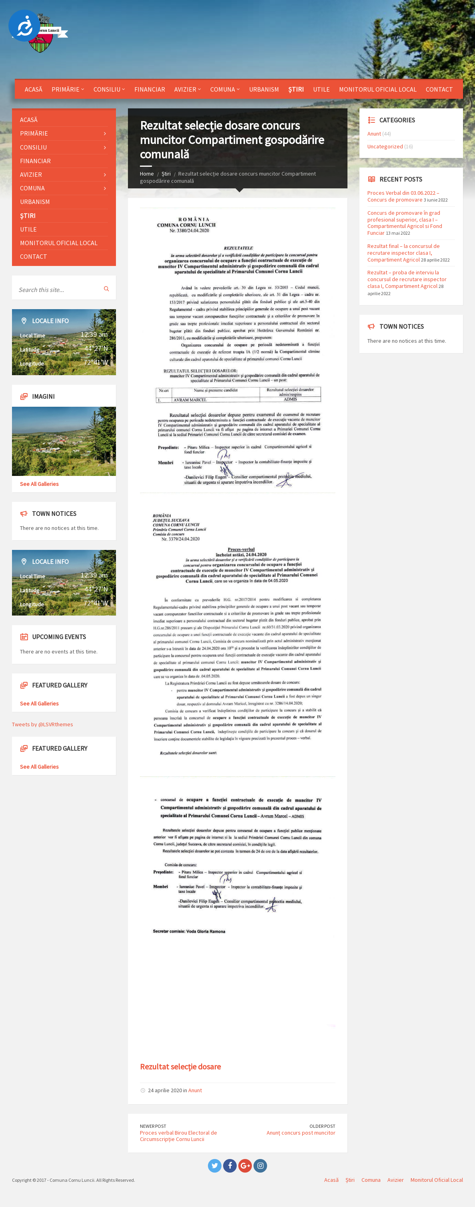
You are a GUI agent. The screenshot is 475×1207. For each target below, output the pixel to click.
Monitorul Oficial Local (378, 89)
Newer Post (153, 1126)
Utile (321, 89)
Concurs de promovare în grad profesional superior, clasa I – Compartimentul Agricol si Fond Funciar (404, 222)
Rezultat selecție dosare (180, 1066)
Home (147, 173)
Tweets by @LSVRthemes (42, 724)
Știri (296, 89)
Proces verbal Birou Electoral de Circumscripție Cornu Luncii (178, 1136)
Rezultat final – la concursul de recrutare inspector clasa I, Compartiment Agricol (403, 252)
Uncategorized (385, 146)
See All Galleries (39, 484)
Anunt (195, 1090)
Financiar (149, 89)
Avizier (185, 89)
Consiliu (107, 89)
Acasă (33, 89)
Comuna (222, 89)
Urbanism (264, 89)
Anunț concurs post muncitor (301, 1132)
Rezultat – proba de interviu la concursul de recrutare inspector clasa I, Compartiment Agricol (407, 279)
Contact (439, 89)
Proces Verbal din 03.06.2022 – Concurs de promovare (403, 196)
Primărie (66, 89)
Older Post (322, 1126)
